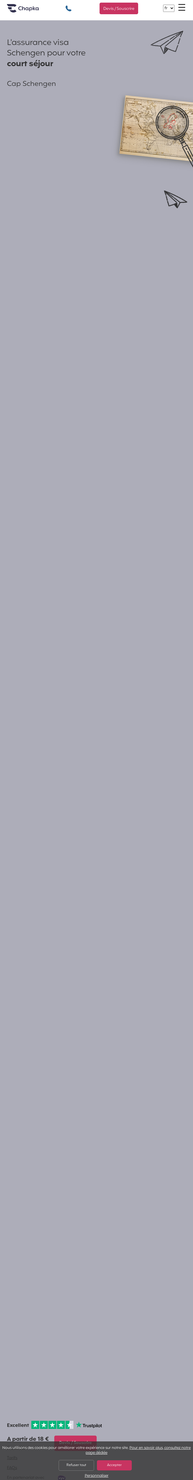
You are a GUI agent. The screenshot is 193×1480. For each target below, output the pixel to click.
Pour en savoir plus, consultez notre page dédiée (138, 1450)
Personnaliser (97, 1476)
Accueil (30, 10)
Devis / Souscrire (118, 9)
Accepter (114, 1465)
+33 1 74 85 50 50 (68, 5)
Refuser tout (76, 1465)
